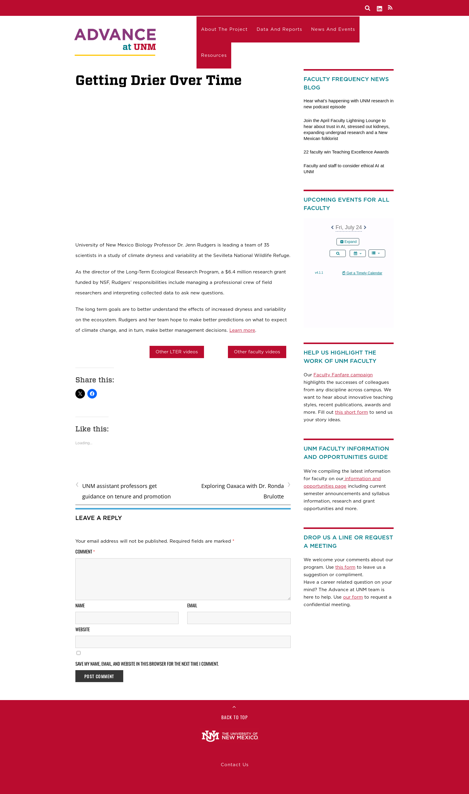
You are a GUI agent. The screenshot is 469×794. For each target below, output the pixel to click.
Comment (85, 551)
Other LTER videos (177, 352)
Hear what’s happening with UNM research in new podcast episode (349, 103)
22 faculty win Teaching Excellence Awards (346, 151)
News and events (333, 29)
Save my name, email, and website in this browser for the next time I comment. (147, 663)
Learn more (242, 330)
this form (345, 567)
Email (192, 605)
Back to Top (234, 717)
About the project (224, 29)
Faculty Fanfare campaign (343, 375)
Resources (214, 55)
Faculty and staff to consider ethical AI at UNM (344, 168)
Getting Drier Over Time (158, 80)
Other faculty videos (257, 352)
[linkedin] (380, 7)
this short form (351, 412)
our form (353, 597)
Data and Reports (279, 29)
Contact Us (235, 764)
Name (80, 605)
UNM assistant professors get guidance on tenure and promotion (123, 490)
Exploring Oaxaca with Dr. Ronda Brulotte (246, 490)
